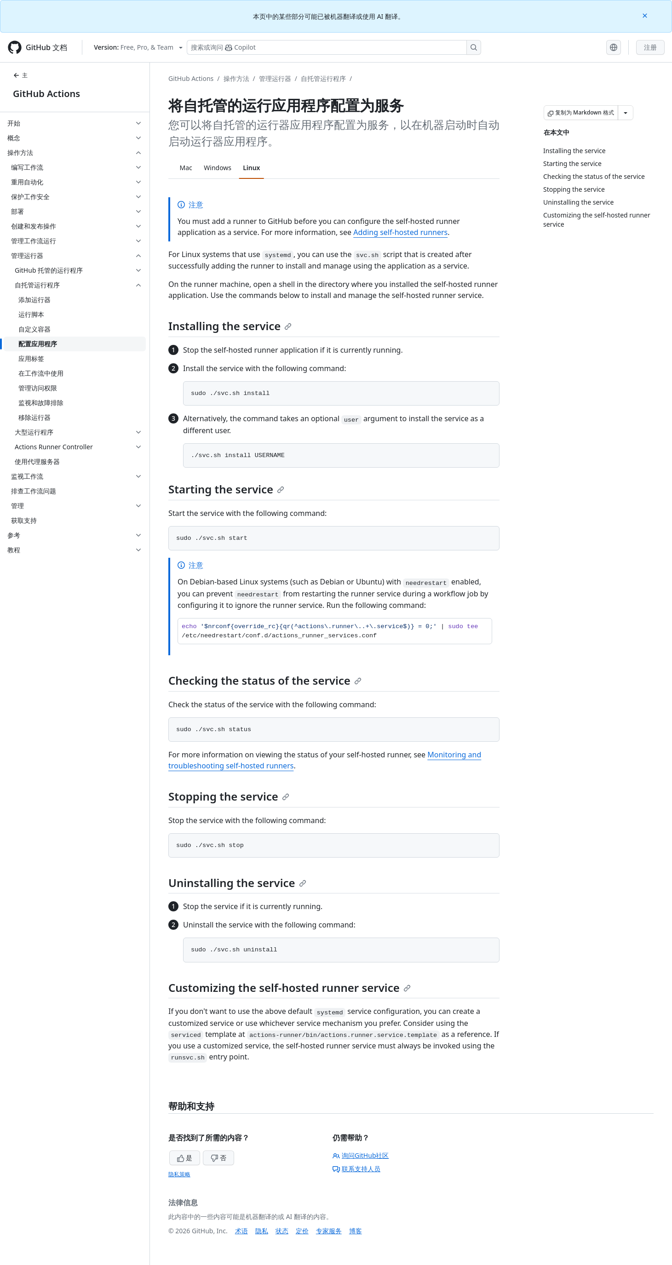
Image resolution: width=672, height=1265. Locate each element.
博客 (355, 1230)
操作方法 (236, 78)
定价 (302, 1230)
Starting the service (226, 489)
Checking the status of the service (265, 680)
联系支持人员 (356, 1168)
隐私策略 (179, 1174)
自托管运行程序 (323, 78)
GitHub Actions (46, 93)
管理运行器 (275, 78)
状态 (282, 1230)
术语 (241, 1230)
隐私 (261, 1230)
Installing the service (230, 325)
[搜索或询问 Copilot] (334, 47)
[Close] (645, 15)
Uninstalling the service (237, 882)
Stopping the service (228, 796)
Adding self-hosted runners (400, 232)
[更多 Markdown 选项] (625, 112)
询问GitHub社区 (361, 1155)
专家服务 (329, 1230)
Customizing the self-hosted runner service (289, 987)
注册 (650, 47)
